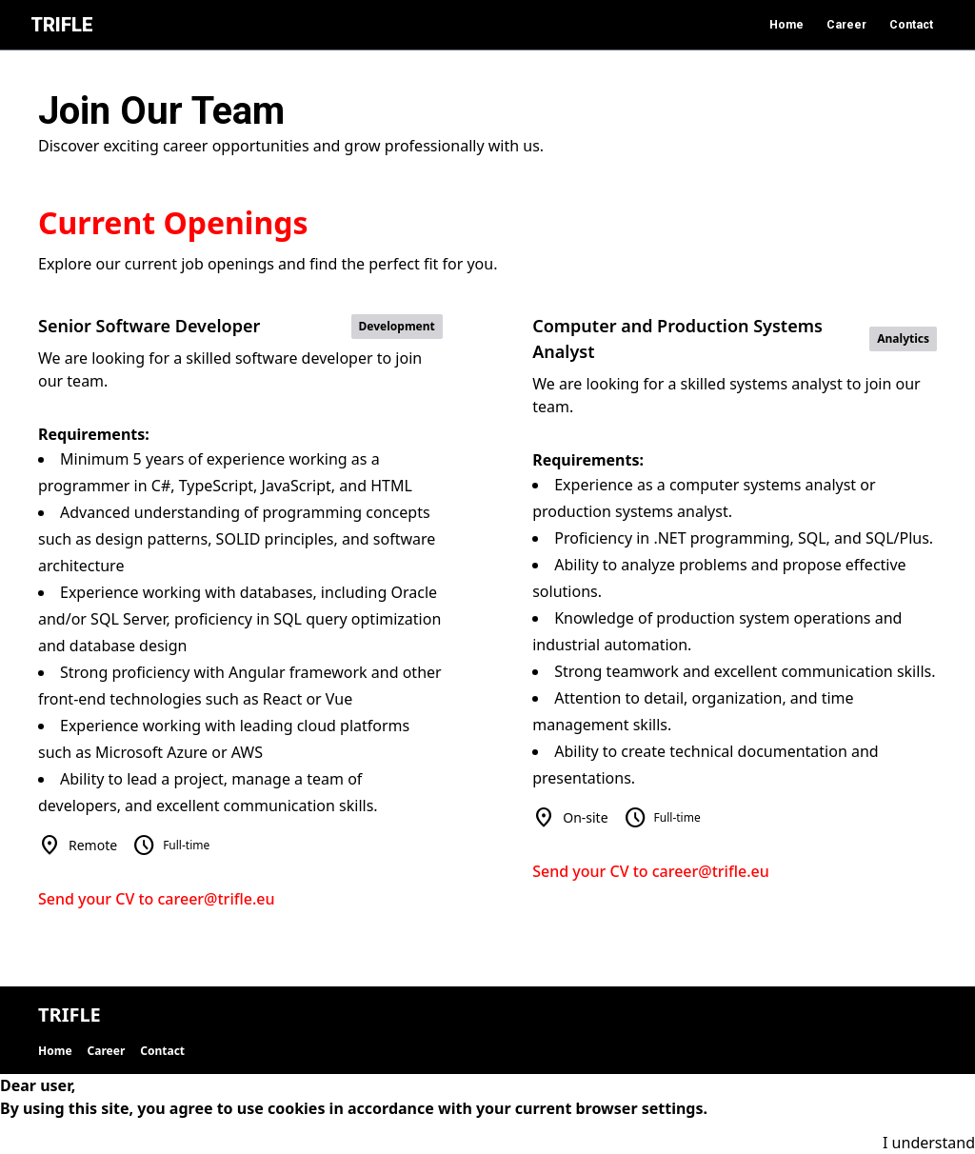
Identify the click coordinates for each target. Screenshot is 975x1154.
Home (786, 24)
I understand (929, 1142)
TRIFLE (61, 24)
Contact (911, 24)
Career (846, 24)
